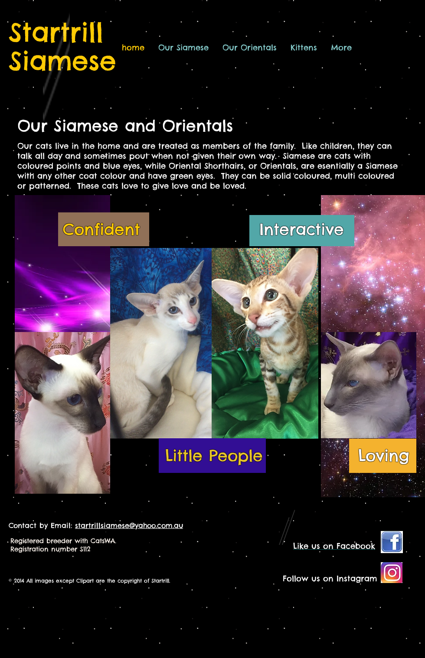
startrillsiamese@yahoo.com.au (129, 525)
